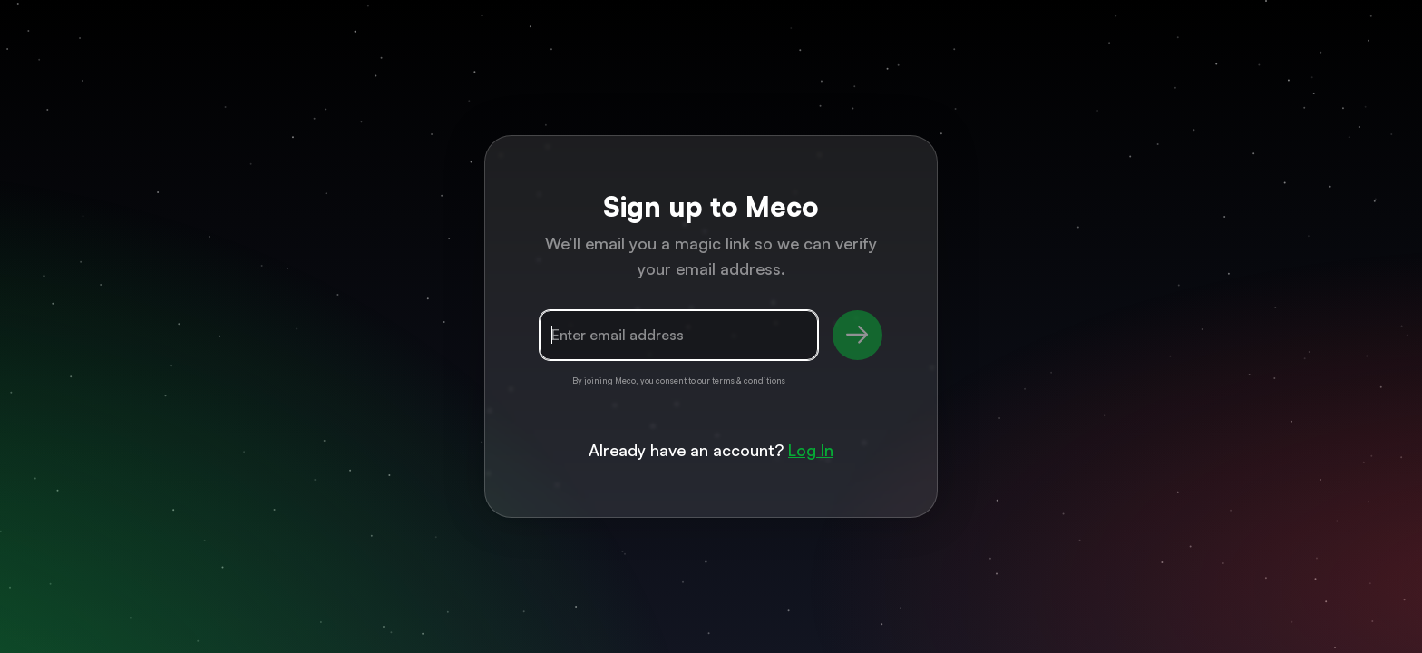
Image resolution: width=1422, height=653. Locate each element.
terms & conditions (748, 380)
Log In (810, 450)
